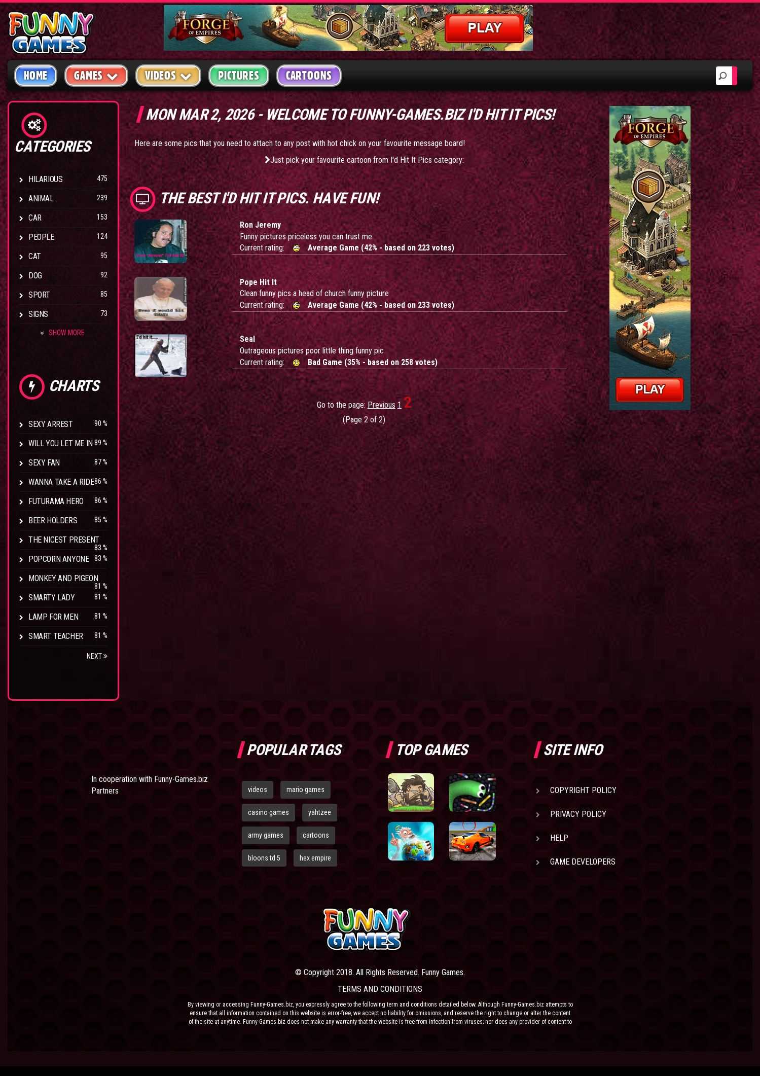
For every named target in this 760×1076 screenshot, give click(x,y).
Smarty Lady (51, 597)
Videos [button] (168, 75)
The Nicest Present (63, 540)
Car (35, 218)
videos (257, 789)
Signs (38, 314)
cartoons (316, 835)
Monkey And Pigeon (63, 578)
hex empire (315, 858)
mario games (305, 789)
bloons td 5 (264, 858)
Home (36, 75)
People (41, 237)
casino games (268, 812)
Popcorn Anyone (58, 559)
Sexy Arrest (50, 424)
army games (265, 835)
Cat (34, 256)
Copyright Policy (583, 790)
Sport (39, 295)
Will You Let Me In (60, 443)
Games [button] (96, 75)
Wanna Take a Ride (61, 482)
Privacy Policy (578, 814)
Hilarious (45, 179)
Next (97, 656)
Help (559, 838)
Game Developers (583, 862)
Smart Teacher (55, 636)
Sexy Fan (44, 463)
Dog (35, 275)
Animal (41, 198)
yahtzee (319, 812)
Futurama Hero (56, 501)
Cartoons (309, 75)
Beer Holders (52, 520)
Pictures (238, 75)
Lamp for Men (53, 617)
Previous (381, 405)
